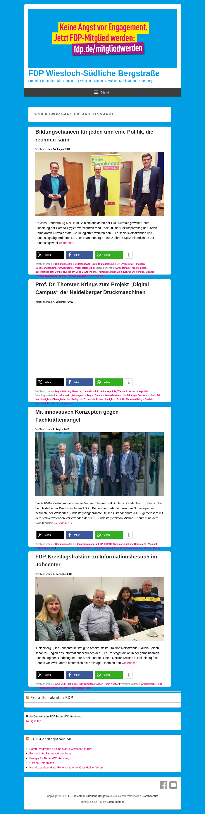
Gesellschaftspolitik (46, 268)
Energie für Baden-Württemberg (49, 758)
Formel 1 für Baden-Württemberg (50, 753)
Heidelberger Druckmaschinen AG (141, 395)
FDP (100, 544)
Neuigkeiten (33, 721)
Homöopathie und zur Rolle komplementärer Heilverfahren (66, 767)
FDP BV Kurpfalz (124, 264)
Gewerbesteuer (113, 395)
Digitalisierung (106, 264)
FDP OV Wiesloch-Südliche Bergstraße (125, 544)
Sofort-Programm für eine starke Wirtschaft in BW (60, 748)
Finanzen (140, 264)
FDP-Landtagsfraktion (51, 739)
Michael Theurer (153, 548)
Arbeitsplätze (139, 268)
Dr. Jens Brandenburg (84, 271)
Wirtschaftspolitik (84, 268)
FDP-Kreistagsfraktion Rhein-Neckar (99, 684)
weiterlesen (68, 243)
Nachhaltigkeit (43, 399)
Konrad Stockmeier (133, 271)
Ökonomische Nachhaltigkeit (99, 399)
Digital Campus (95, 395)
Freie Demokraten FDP (52, 697)
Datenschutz (150, 796)
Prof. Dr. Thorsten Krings (130, 399)
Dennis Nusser (63, 271)
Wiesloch (122, 391)
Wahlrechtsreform (77, 275)
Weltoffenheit (95, 275)
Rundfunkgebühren (55, 275)
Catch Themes (115, 801)
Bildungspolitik (63, 264)
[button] (50, 255)
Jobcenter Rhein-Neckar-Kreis (74, 688)
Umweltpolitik (65, 268)
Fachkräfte (98, 548)
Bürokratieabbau (44, 271)
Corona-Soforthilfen (41, 763)
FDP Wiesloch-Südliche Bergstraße (94, 73)
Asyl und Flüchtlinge (66, 684)
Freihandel (103, 271)
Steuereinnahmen (62, 403)
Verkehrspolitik (108, 391)
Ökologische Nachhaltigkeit (67, 399)
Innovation (116, 271)
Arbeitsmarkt (123, 268)
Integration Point (48, 688)
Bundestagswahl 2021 (85, 264)
